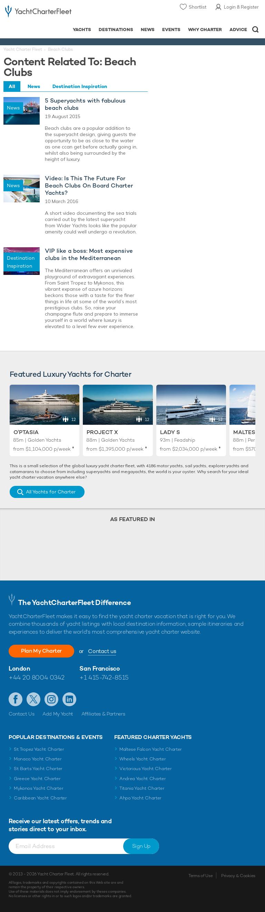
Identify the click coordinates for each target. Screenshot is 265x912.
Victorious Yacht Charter (145, 768)
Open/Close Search (255, 29)
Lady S (170, 432)
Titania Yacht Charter (141, 788)
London (19, 668)
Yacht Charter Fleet (22, 49)
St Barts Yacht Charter (38, 768)
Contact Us (22, 714)
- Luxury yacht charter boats (38, 12)
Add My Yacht (57, 714)
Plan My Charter (41, 650)
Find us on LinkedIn (69, 699)
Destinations (116, 29)
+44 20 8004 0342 (37, 677)
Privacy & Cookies (238, 876)
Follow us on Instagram (51, 699)
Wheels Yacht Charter (142, 759)
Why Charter (205, 29)
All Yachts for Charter (51, 492)
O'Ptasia (26, 432)
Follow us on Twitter (33, 699)
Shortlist (197, 7)
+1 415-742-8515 (103, 677)
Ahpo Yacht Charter (140, 798)
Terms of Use (200, 876)
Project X (102, 432)
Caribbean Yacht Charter (40, 798)
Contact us (102, 651)
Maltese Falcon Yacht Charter (150, 749)
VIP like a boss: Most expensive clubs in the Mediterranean (89, 254)
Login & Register (241, 7)
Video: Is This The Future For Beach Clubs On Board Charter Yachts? (89, 185)
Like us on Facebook (15, 699)
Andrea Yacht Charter (142, 778)
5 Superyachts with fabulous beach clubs (85, 104)
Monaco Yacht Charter (38, 759)
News (148, 29)
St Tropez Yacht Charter (39, 749)
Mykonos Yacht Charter (38, 788)
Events (171, 29)
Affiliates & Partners (103, 714)
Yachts (82, 29)
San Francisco (99, 668)
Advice (238, 29)
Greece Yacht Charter (37, 778)
